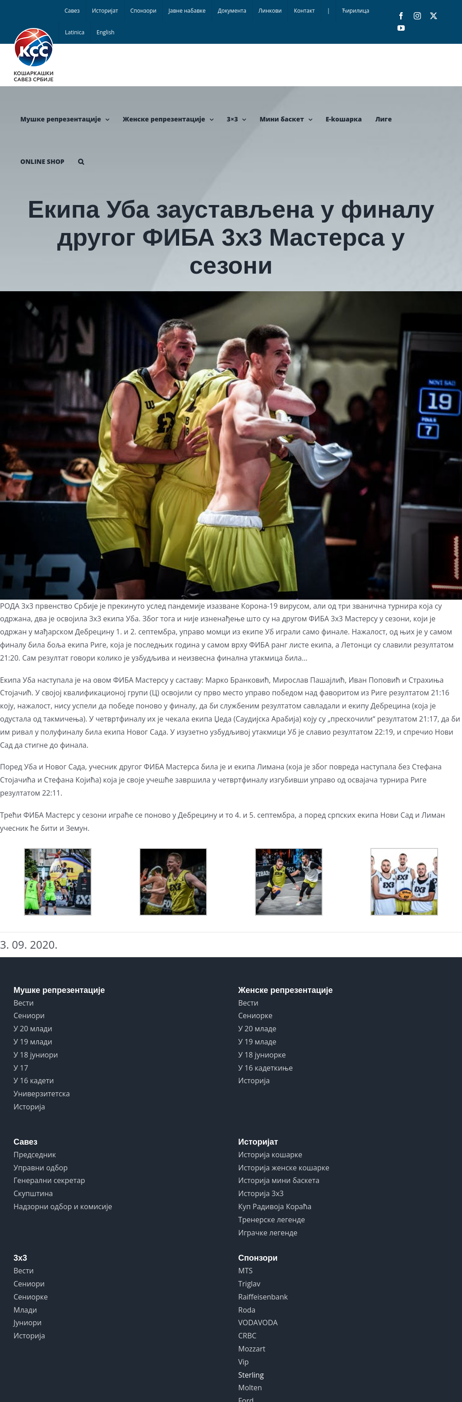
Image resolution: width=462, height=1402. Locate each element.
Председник (35, 1155)
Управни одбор (41, 1168)
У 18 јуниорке (262, 1055)
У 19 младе (257, 1042)
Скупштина (33, 1193)
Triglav (249, 1284)
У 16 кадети (34, 1080)
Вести (24, 1003)
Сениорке (255, 1015)
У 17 (21, 1068)
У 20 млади (33, 1029)
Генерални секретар (49, 1180)
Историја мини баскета (278, 1180)
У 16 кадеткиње (265, 1068)
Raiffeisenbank (263, 1297)
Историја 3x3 (261, 1193)
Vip (243, 1362)
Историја (29, 1107)
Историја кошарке (270, 1155)
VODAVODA (257, 1322)
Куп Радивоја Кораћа (274, 1206)
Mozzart (251, 1349)
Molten (250, 1388)
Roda (246, 1310)
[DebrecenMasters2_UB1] (231, 445)
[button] (81, 161)
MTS (245, 1271)
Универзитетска (42, 1094)
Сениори (29, 1015)
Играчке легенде (267, 1233)
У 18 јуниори (36, 1055)
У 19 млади (33, 1042)
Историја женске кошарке (283, 1168)
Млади (25, 1310)
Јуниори (28, 1322)
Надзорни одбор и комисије (63, 1206)
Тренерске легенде (271, 1220)
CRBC (247, 1336)
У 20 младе (257, 1029)
